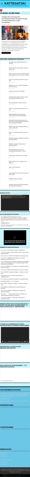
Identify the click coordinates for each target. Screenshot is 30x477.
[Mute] (25, 341)
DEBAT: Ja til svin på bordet (14, 167)
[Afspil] (2, 341)
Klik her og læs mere (6, 52)
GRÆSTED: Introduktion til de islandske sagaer (18, 255)
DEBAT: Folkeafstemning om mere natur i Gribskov (17, 269)
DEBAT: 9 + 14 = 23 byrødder (13, 281)
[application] (15, 203)
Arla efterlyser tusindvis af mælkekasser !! (16, 250)
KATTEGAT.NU (15, 3)
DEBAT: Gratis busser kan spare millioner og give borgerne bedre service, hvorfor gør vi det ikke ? (14, 242)
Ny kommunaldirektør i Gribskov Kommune (18, 102)
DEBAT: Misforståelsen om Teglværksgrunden (18, 279)
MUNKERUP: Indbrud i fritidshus (15, 178)
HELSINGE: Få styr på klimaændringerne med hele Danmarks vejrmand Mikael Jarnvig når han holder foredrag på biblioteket (18, 121)
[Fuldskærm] (27, 341)
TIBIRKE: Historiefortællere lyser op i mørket (18, 155)
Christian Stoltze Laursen (6, 275)
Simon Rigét (3, 281)
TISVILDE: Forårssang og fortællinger (17, 91)
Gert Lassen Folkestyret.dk (7, 294)
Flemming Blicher (4, 287)
